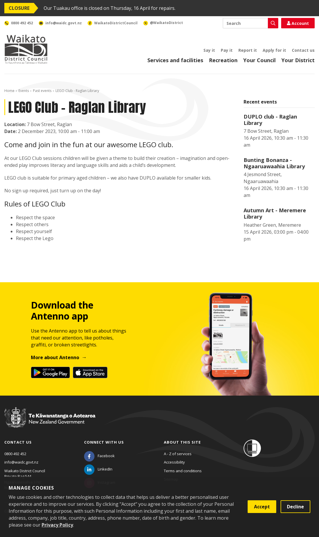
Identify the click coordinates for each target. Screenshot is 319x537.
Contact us (303, 50)
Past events (42, 90)
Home (9, 90)
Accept (262, 506)
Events (23, 90)
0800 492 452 (15, 453)
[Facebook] (99, 455)
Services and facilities (175, 60)
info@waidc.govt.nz (21, 462)
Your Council (259, 60)
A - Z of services (178, 453)
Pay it (227, 50)
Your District (298, 60)
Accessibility (174, 462)
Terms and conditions (183, 470)
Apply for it (274, 50)
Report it (247, 50)
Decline (295, 506)
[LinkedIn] (98, 469)
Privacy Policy (57, 525)
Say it (209, 50)
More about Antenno (55, 357)
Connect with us (104, 442)
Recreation (223, 60)
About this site (182, 442)
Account (298, 23)
